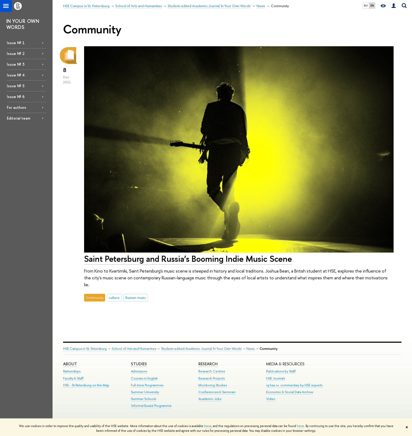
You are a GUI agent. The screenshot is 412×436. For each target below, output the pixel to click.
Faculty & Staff (73, 378)
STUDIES (139, 364)
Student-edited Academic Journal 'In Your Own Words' (201, 348)
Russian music (135, 297)
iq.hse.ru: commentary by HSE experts (294, 385)
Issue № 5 (15, 85)
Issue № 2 (15, 53)
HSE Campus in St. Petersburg (85, 348)
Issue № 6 (16, 96)
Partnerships (71, 371)
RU (366, 5)
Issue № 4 (16, 75)
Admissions (139, 371)
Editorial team (18, 118)
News (250, 348)
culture (114, 297)
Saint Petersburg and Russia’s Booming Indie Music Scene (188, 258)
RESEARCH (208, 364)
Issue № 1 (16, 42)
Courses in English (144, 378)
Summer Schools (143, 399)
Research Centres (211, 371)
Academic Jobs (209, 399)
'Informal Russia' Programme (151, 405)
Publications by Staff (281, 371)
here (207, 426)
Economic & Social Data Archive (289, 392)
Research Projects (211, 378)
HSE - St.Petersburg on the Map (86, 385)
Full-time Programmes (147, 385)
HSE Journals (275, 378)
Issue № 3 (15, 64)
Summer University (145, 392)
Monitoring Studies (212, 385)
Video (270, 399)
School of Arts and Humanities (134, 348)
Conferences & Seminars (216, 392)
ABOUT (70, 364)
